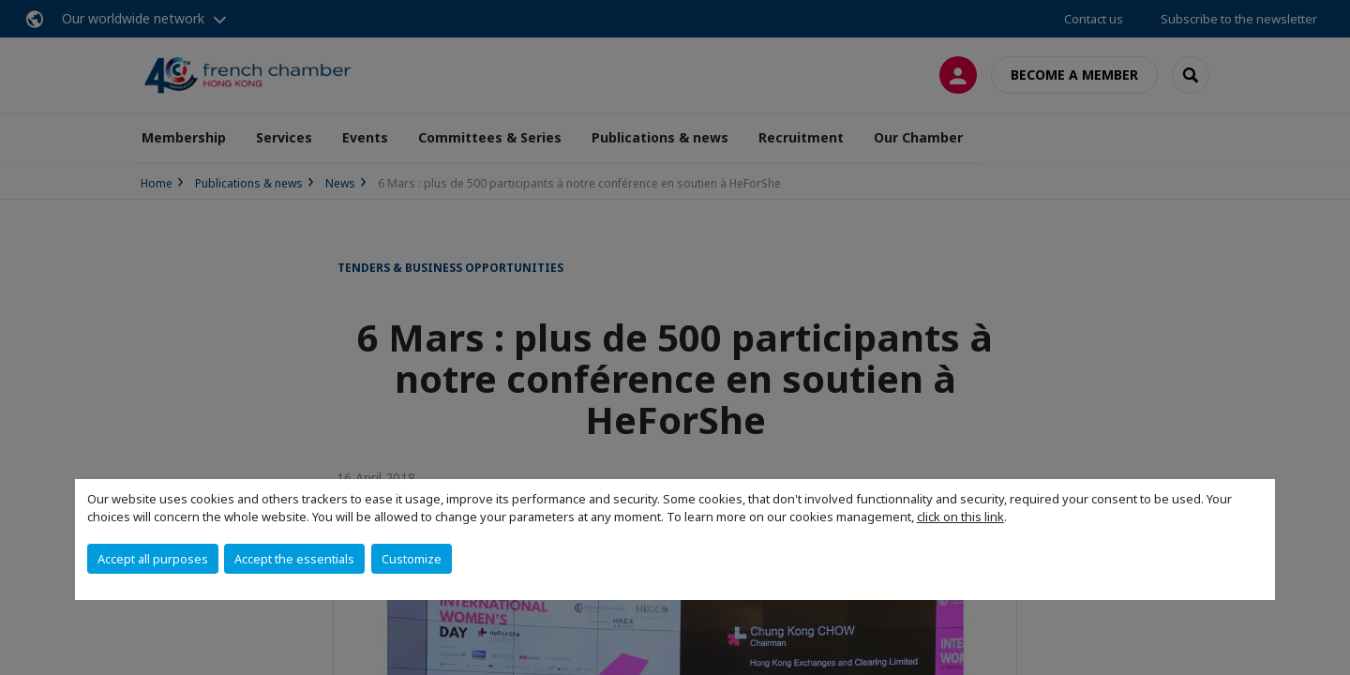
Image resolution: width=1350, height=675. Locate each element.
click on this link (960, 516)
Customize (412, 558)
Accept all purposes (153, 558)
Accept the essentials (294, 558)
